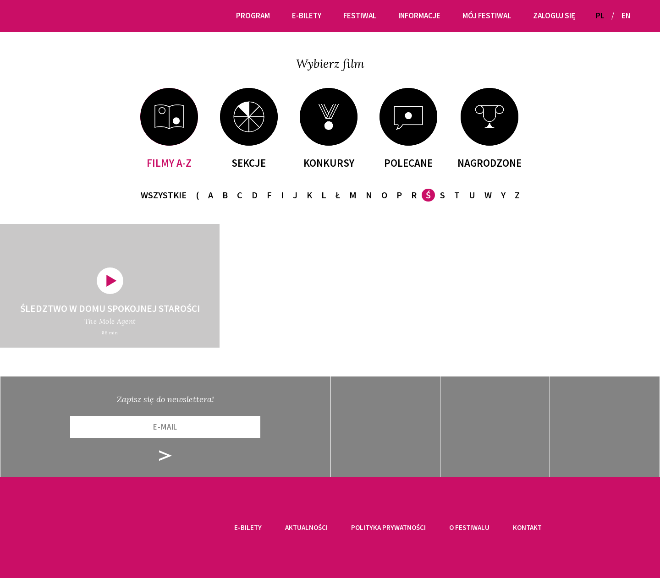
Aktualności (306, 527)
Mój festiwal (486, 16)
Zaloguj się (554, 16)
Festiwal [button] (359, 16)
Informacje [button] (419, 16)
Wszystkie (164, 195)
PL (600, 16)
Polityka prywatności (388, 527)
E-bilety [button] (306, 16)
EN (626, 16)
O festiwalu (469, 527)
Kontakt (527, 527)
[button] (640, 16)
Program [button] (253, 16)
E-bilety (248, 527)
